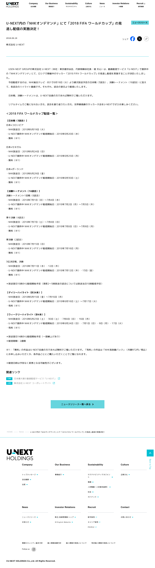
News (21, 432)
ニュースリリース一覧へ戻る (76, 404)
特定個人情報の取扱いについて (103, 543)
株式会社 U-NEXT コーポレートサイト (32, 383)
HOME (10, 432)
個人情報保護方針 (54, 543)
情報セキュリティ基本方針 (32, 543)
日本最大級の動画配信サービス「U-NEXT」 (35, 378)
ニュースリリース (140, 22)
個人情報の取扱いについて (76, 543)
